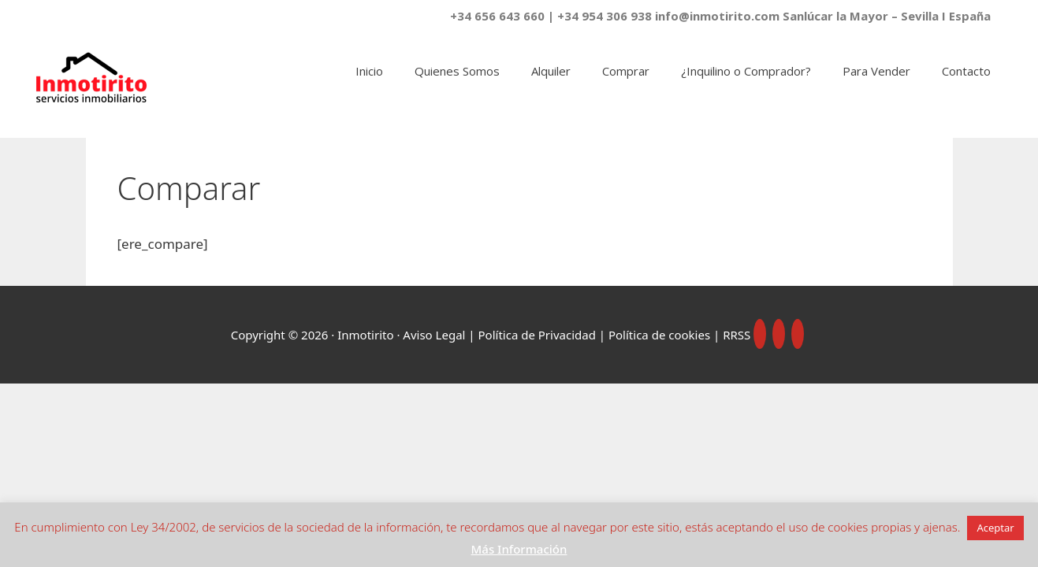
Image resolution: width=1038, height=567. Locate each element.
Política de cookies (659, 335)
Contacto (966, 71)
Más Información (519, 549)
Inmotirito (365, 335)
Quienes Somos (457, 71)
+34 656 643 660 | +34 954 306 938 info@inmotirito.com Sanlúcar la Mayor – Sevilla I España (720, 16)
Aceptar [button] (995, 528)
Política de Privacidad (538, 335)
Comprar (625, 71)
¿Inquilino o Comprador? (746, 71)
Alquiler (551, 71)
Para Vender (876, 71)
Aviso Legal (434, 335)
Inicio (369, 71)
